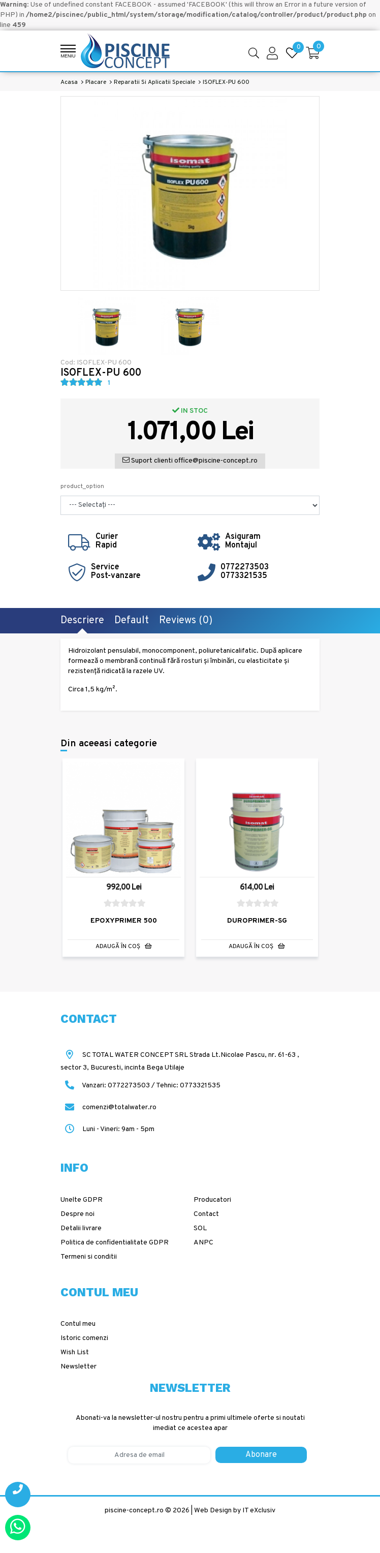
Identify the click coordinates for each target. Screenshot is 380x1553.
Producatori (212, 1199)
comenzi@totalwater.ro (108, 1107)
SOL (200, 1228)
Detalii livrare (81, 1228)
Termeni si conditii (88, 1256)
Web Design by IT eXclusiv (234, 1510)
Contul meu (78, 1323)
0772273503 (244, 567)
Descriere (82, 621)
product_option (82, 486)
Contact (206, 1213)
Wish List (74, 1352)
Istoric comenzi (84, 1337)
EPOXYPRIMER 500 (123, 920)
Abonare (261, 1454)
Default (131, 621)
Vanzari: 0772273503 (116, 1085)
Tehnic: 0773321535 (188, 1085)
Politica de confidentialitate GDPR (114, 1242)
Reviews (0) (185, 621)
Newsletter (78, 1366)
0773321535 (243, 576)
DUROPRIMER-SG (257, 920)
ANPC (203, 1242)
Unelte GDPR (81, 1199)
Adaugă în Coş (124, 945)
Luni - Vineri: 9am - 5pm (107, 1128)
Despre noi (77, 1213)
